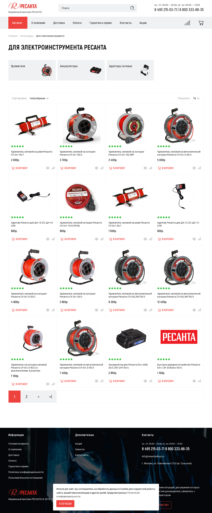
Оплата (12, 460)
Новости (79, 449)
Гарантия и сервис (18, 466)
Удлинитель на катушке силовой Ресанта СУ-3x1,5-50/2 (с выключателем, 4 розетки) (29, 367)
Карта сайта (81, 455)
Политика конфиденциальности (26, 472)
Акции (78, 443)
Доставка (13, 455)
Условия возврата (18, 443)
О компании (15, 449)
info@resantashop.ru (153, 456)
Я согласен (65, 503)
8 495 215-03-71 (166, 9)
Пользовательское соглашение (25, 477)
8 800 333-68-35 (191, 9)
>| (50, 396)
